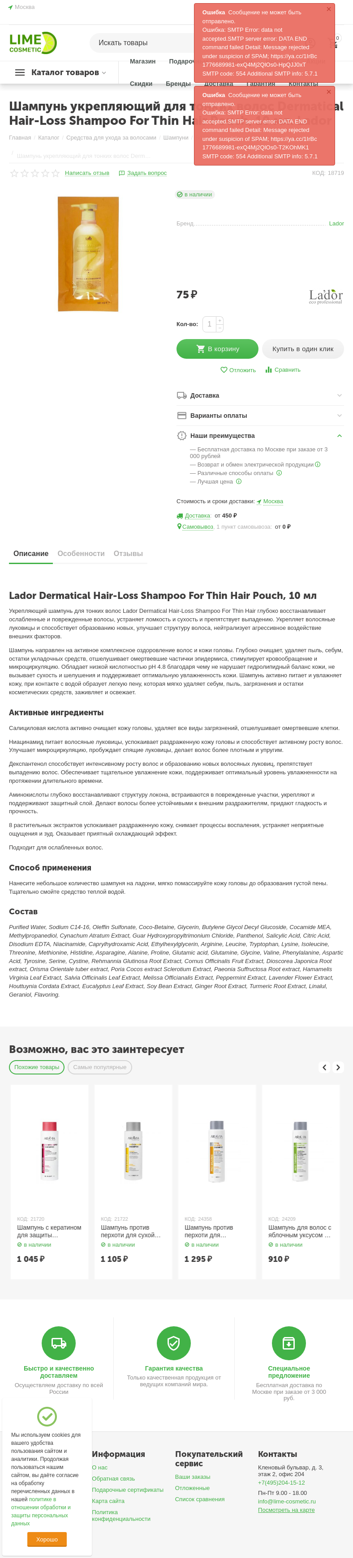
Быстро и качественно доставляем (59, 1372)
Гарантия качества (174, 1368)
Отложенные (192, 1488)
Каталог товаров (65, 72)
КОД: (319, 173)
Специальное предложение (289, 1372)
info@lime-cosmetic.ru (287, 1501)
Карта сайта (108, 1501)
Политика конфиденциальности (121, 1515)
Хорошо (47, 1539)
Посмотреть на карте (286, 1510)
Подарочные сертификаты (128, 1489)
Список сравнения (200, 1499)
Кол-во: (187, 324)
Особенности (80, 553)
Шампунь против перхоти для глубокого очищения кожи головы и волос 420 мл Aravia (297, 1231)
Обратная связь (113, 1478)
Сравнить (282, 369)
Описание (30, 553)
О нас (100, 1467)
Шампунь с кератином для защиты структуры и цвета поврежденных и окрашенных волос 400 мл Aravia (131, 1231)
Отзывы (128, 553)
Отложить (238, 370)
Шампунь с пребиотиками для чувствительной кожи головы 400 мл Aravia (47, 1231)
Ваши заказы (193, 1476)
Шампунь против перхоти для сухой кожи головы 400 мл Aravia (212, 1231)
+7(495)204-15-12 (281, 1482)
